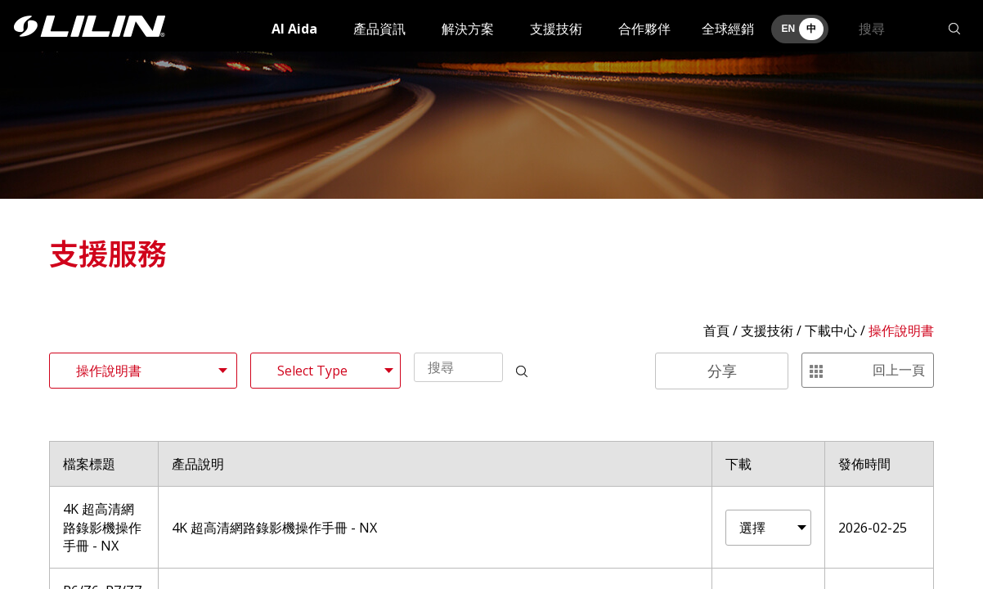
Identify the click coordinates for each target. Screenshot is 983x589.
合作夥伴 (644, 29)
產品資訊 (379, 29)
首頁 (716, 330)
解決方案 (468, 29)
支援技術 (556, 29)
